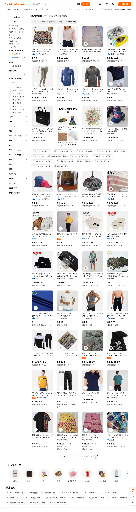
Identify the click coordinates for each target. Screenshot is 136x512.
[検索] (85, 4)
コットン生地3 (38, 156)
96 (78, 457)
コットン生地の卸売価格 (57, 503)
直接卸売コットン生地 (65, 161)
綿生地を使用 (33, 493)
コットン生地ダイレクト (103, 161)
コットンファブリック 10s (92, 493)
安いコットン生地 (103, 151)
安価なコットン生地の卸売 (117, 498)
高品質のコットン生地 (96, 498)
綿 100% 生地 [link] (71, 22)
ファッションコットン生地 (69, 493)
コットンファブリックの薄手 (55, 498)
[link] (133, 490)
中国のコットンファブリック (103, 156)
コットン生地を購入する (41, 151)
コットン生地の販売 (76, 498)
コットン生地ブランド (15, 493)
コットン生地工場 (83, 161)
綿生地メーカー (13, 498)
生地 (60, 22)
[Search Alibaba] (53, 4)
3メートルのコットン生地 (63, 151)
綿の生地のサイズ (48, 493)
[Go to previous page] (64, 457)
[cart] (107, 4)
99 (91, 457)
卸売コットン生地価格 (84, 151)
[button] (78, 4)
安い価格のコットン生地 (57, 156)
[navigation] (17, 237)
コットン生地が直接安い (32, 498)
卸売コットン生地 (60, 166)
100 (96, 457)
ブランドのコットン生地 (41, 166)
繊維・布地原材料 (48, 22)
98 (87, 457)
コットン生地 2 (111, 493)
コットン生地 (119, 151)
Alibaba (35, 22)
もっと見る (13, 47)
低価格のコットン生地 (15, 503)
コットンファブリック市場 (79, 156)
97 (82, 457)
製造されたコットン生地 (36, 503)
